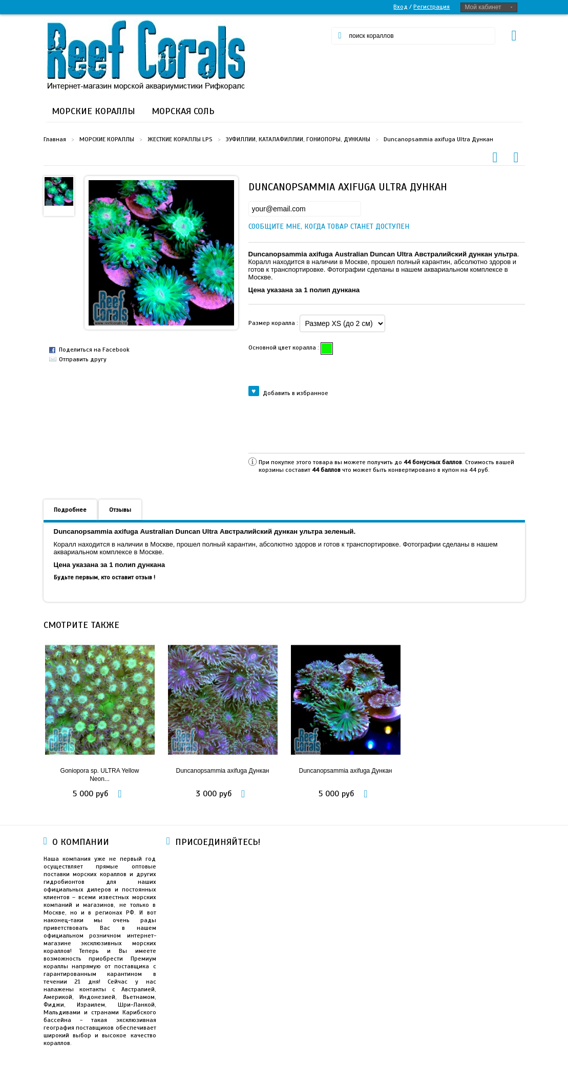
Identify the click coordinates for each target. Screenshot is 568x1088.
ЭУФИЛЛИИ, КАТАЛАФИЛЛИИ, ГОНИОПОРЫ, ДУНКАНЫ (298, 139)
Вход (400, 6)
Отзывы (120, 509)
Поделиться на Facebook (94, 349)
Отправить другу (83, 359)
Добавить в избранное (288, 392)
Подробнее (70, 509)
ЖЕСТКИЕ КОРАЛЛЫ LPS (180, 139)
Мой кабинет (483, 7)
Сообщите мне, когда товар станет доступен (257, 226)
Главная (55, 139)
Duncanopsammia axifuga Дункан (222, 770)
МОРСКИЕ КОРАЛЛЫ (106, 139)
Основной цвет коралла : (284, 347)
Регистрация (431, 6)
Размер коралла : (274, 323)
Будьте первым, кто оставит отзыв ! (104, 577)
